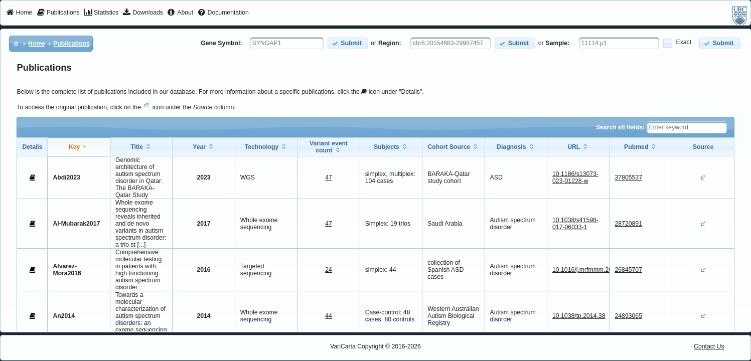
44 (328, 315)
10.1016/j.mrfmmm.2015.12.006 (595, 269)
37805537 (628, 177)
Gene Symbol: (221, 43)
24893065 (628, 315)
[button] (348, 43)
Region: (389, 43)
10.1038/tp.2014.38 (578, 315)
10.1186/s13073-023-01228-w (575, 177)
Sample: (558, 43)
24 (328, 269)
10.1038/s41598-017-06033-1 (575, 224)
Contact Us (709, 346)
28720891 (628, 223)
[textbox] (287, 43)
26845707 (628, 269)
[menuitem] (19, 13)
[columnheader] (79, 146)
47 (328, 177)
